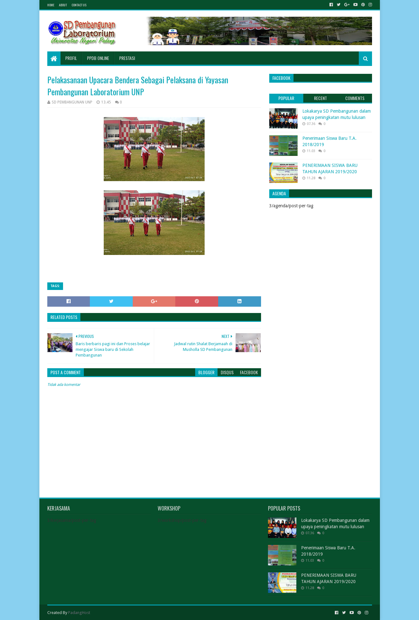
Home (50, 5)
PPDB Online (98, 58)
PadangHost (79, 612)
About (63, 5)
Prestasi (127, 58)
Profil (71, 58)
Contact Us (79, 5)
